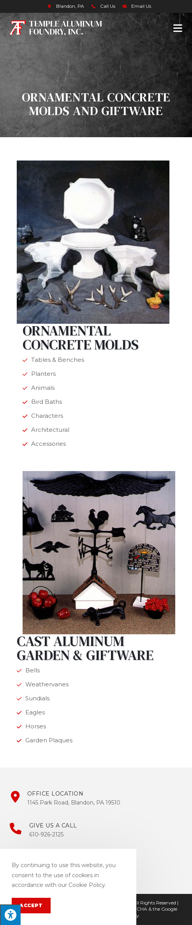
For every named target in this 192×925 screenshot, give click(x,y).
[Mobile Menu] (178, 28)
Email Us (141, 6)
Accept (31, 905)
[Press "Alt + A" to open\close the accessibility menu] (10, 914)
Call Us (107, 6)
